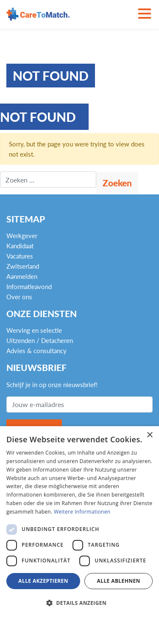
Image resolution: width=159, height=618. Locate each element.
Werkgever (21, 235)
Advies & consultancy (36, 350)
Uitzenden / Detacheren (39, 340)
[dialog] (79, 522)
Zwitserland (22, 266)
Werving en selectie (34, 330)
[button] (79, 603)
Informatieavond (29, 286)
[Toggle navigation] (144, 14)
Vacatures (19, 256)
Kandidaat (19, 246)
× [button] (149, 435)
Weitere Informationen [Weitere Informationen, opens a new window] (82, 511)
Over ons (19, 297)
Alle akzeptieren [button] (43, 580)
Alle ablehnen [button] (118, 580)
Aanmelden (21, 276)
